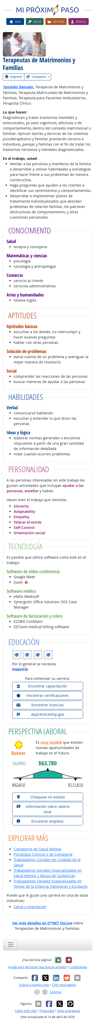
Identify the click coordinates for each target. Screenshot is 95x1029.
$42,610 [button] (18, 784)
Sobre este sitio (26, 1011)
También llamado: (18, 86)
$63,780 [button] (48, 763)
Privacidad (47, 1011)
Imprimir (14, 77)
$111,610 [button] (75, 784)
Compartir (36, 77)
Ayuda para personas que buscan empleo (37, 967)
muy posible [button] (51, 742)
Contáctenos (78, 967)
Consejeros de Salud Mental (37, 849)
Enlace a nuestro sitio (34, 985)
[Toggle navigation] (11, 944)
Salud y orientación (30, 906)
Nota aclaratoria (68, 1011)
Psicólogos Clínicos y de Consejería (43, 854)
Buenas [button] (18, 753)
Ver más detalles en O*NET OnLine (42, 923)
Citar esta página (64, 985)
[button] (26, 582)
